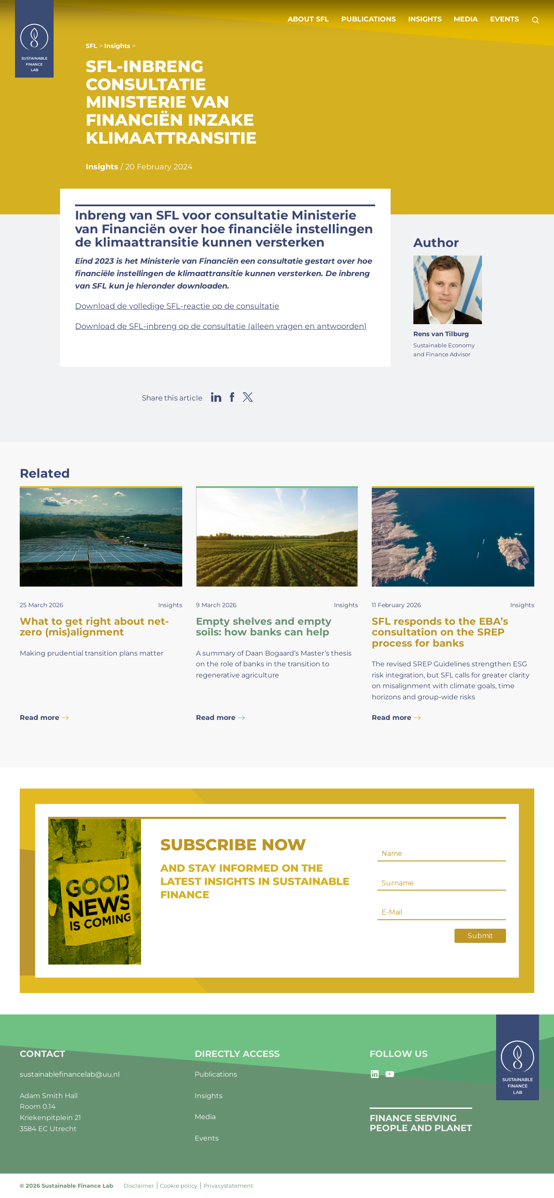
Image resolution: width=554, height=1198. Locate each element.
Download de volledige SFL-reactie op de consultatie (177, 306)
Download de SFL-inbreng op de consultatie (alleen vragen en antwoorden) (221, 326)
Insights (425, 19)
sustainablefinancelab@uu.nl (70, 1074)
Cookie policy (178, 1185)
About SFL (308, 19)
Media (466, 19)
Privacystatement (228, 1185)
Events (504, 19)
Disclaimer (138, 1185)
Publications (368, 19)
